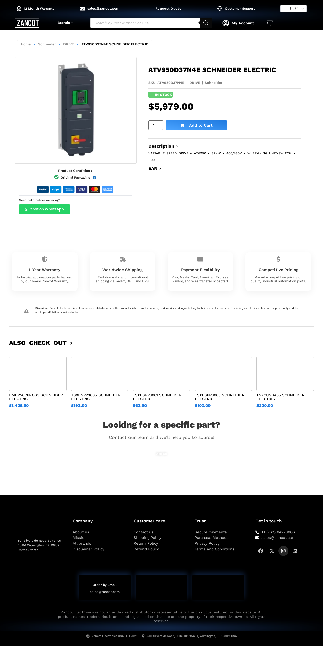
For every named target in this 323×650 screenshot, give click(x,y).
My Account (243, 23)
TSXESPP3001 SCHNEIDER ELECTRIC (157, 397)
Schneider (47, 44)
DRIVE (68, 44)
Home (26, 44)
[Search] (206, 23)
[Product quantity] (155, 125)
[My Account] (225, 23)
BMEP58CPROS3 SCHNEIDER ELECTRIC (36, 397)
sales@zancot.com (105, 592)
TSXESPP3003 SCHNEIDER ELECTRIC (219, 397)
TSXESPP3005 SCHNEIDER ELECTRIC (96, 397)
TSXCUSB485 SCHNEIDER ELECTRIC (280, 397)
